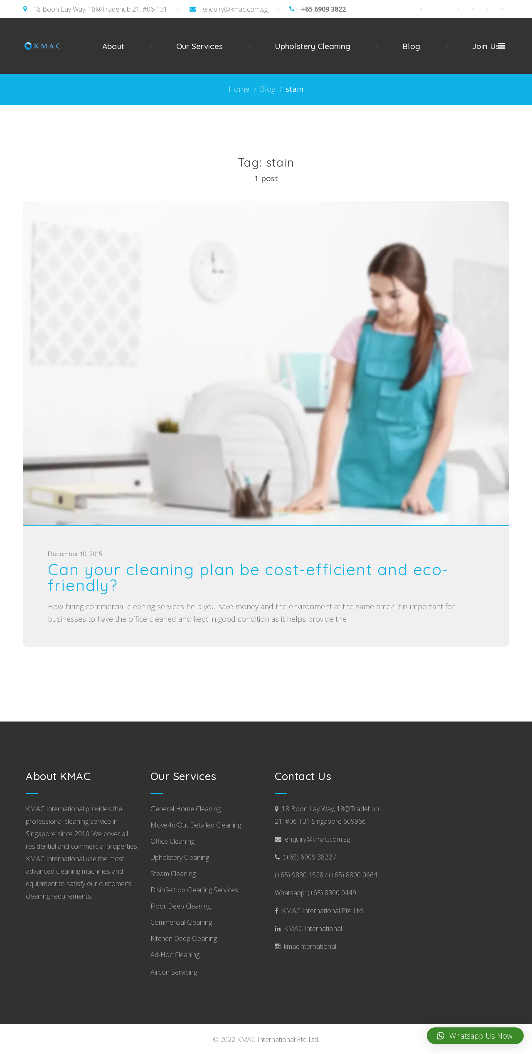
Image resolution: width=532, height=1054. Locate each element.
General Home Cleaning (185, 808)
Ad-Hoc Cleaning (175, 954)
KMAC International (311, 928)
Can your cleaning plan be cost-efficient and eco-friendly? (248, 577)
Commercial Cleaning (181, 922)
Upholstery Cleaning (312, 46)
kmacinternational (308, 946)
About (113, 46)
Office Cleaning (172, 841)
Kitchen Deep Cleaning (183, 938)
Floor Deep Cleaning (180, 906)
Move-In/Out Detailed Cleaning (195, 825)
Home (239, 89)
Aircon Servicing (173, 972)
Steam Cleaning (173, 873)
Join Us (486, 46)
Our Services (199, 46)
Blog (411, 46)
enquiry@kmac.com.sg (235, 9)
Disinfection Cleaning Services (194, 889)
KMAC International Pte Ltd (320, 910)
